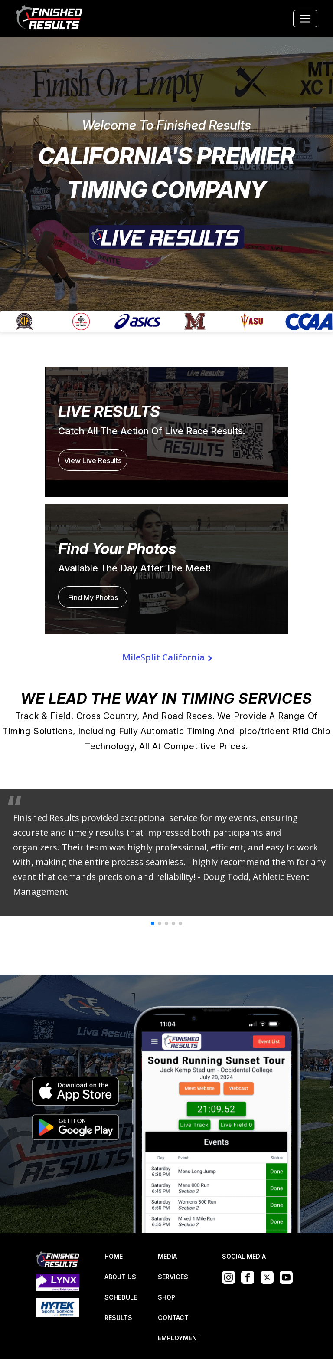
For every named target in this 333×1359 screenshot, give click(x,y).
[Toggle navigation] (305, 18)
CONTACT (173, 1317)
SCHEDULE (120, 1297)
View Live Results (92, 460)
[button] (152, 923)
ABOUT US (120, 1276)
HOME (113, 1256)
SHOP (166, 1297)
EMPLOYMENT (179, 1338)
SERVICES (173, 1276)
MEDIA (167, 1256)
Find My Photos (93, 597)
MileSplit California (163, 657)
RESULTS (118, 1317)
